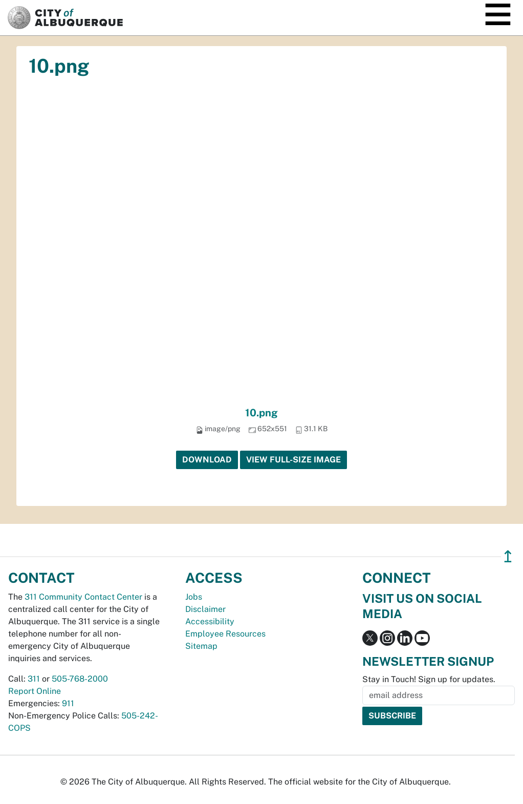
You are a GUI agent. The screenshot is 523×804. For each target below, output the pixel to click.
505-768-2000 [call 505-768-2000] (80, 679)
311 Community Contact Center (83, 597)
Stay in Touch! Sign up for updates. (428, 679)
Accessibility (209, 621)
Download (207, 459)
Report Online (34, 691)
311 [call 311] (34, 679)
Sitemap (201, 646)
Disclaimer (205, 609)
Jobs (193, 597)
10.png (261, 413)
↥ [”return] (508, 556)
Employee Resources (225, 634)
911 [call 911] (68, 703)
